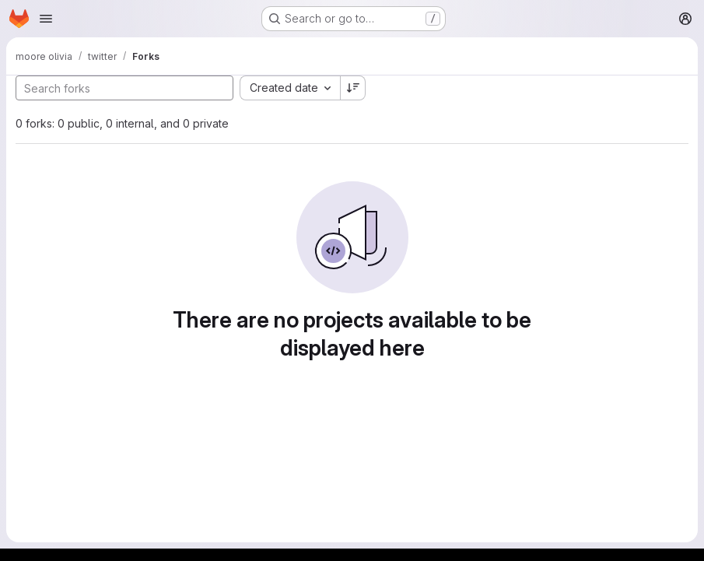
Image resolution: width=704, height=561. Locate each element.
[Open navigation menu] (45, 18)
